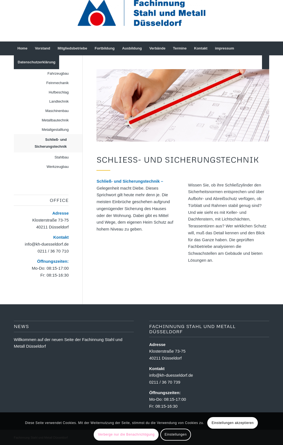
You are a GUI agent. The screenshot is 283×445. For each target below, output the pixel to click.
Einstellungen (176, 434)
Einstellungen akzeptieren (233, 423)
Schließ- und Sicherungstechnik (51, 143)
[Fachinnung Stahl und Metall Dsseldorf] (141, 20)
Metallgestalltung (55, 129)
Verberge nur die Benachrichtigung (126, 434)
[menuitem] (22, 48)
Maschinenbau (57, 111)
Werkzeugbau (58, 167)
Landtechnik (59, 101)
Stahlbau (61, 157)
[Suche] (265, 62)
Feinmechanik (57, 83)
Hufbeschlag (59, 92)
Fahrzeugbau (58, 73)
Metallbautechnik (55, 120)
